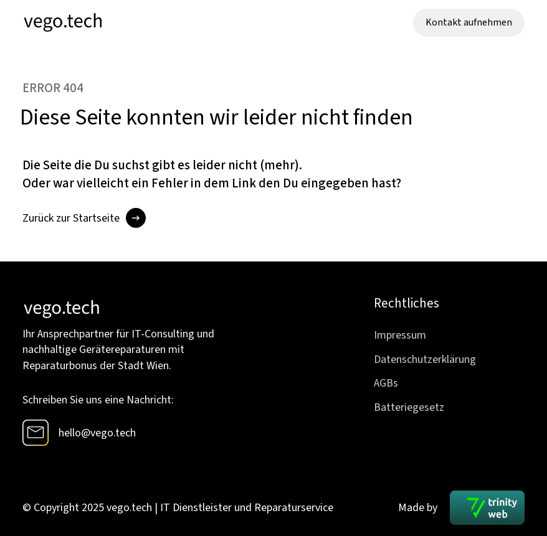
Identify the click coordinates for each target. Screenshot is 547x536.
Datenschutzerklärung (425, 359)
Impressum (400, 335)
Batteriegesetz (409, 407)
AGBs (386, 383)
